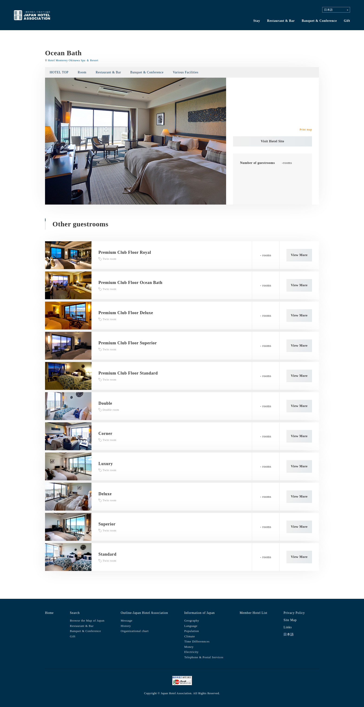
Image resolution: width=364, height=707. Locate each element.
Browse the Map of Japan (87, 620)
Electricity (191, 652)
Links (287, 627)
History (126, 626)
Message (126, 620)
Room (82, 72)
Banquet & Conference (319, 21)
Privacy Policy (294, 613)
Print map (306, 129)
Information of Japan (199, 613)
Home (49, 613)
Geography (191, 620)
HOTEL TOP (59, 72)
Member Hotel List (253, 613)
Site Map (290, 620)
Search (75, 613)
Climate (189, 636)
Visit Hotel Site (272, 141)
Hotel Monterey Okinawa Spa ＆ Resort (73, 60)
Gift (347, 21)
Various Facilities (185, 72)
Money (189, 646)
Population (191, 631)
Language (191, 626)
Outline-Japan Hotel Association (144, 613)
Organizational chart (135, 631)
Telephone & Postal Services (204, 657)
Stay (256, 21)
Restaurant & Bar (281, 21)
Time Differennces (197, 641)
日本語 (288, 634)
